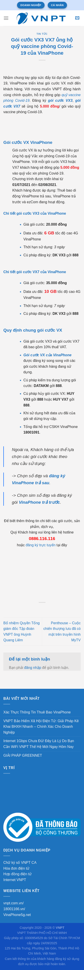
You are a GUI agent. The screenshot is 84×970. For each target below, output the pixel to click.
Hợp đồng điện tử (17, 874)
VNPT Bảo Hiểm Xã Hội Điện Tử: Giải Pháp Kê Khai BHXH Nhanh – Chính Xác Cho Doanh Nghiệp (41, 726)
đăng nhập (32, 668)
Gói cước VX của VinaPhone (47, 355)
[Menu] (6, 18)
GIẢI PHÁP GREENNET (22, 755)
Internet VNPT (14, 880)
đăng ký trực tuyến (41, 545)
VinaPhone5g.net (17, 915)
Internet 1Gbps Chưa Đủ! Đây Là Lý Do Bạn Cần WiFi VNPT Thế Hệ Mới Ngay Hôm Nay (38, 744)
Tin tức (42, 33)
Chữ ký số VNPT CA (20, 862)
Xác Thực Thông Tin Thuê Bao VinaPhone (37, 712)
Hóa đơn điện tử (16, 868)
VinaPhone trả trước (39, 502)
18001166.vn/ (14, 909)
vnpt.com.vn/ (13, 903)
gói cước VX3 (60, 100)
